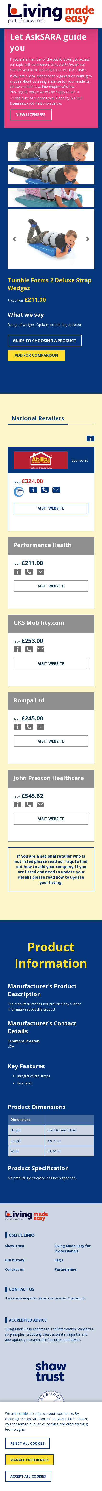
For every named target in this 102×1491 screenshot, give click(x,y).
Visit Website (51, 508)
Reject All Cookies (27, 1443)
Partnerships (66, 1269)
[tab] (38, 414)
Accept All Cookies (28, 1476)
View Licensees (30, 114)
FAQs (59, 1260)
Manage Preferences (29, 1459)
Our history (14, 1260)
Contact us (14, 1269)
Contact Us (76, 1298)
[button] (14, 239)
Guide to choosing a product (44, 340)
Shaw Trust (15, 1245)
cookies (23, 1413)
